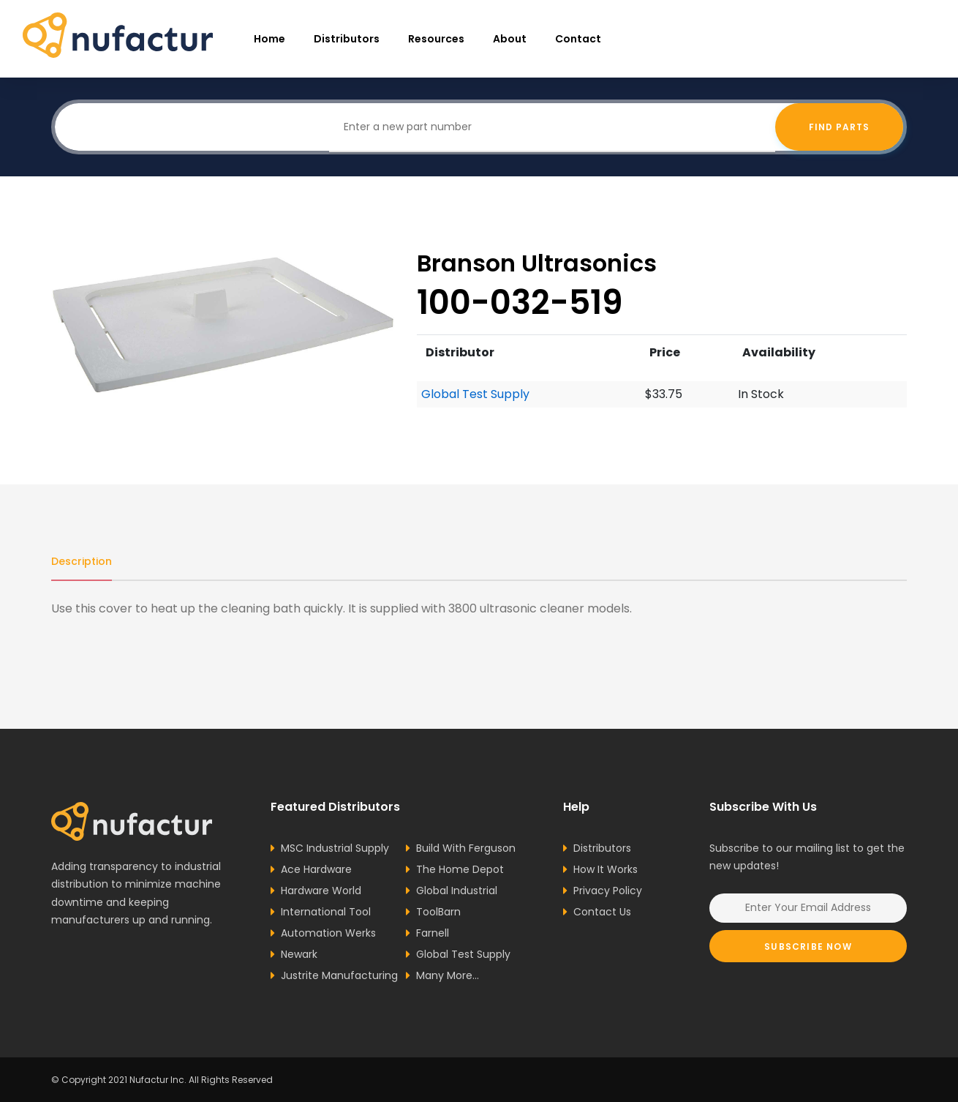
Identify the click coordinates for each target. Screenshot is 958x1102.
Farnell (432, 933)
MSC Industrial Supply (335, 848)
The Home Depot (460, 869)
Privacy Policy (607, 890)
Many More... (447, 975)
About (510, 38)
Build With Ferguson (466, 848)
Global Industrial (456, 890)
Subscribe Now (808, 946)
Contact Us (602, 911)
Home (269, 38)
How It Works (605, 869)
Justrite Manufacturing (339, 975)
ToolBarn (438, 911)
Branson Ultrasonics (537, 263)
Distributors (347, 38)
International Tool (326, 911)
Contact (578, 38)
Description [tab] (81, 561)
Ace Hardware (316, 869)
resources (436, 38)
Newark (299, 954)
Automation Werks (328, 933)
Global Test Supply (475, 394)
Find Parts (839, 127)
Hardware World (321, 890)
